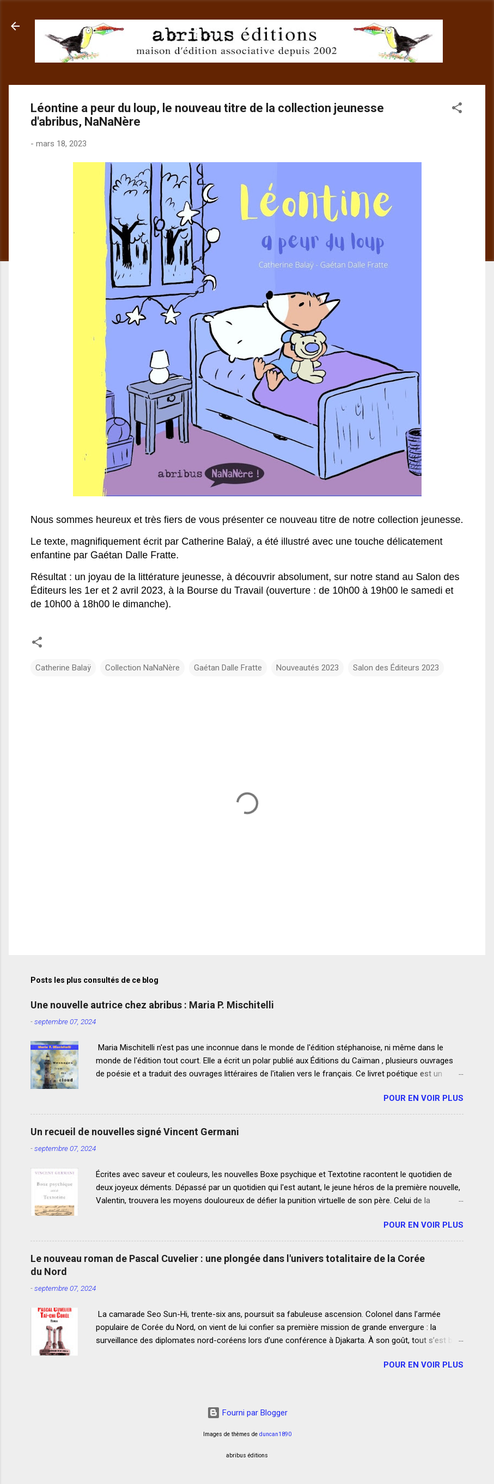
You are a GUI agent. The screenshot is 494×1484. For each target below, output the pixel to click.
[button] (456, 109)
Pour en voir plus (423, 1098)
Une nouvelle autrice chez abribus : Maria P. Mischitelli (152, 1005)
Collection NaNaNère (142, 668)
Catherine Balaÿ (63, 668)
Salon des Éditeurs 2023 (396, 668)
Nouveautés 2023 (307, 668)
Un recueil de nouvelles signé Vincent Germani (135, 1131)
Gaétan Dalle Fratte (228, 668)
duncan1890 (275, 1434)
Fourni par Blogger (247, 1413)
